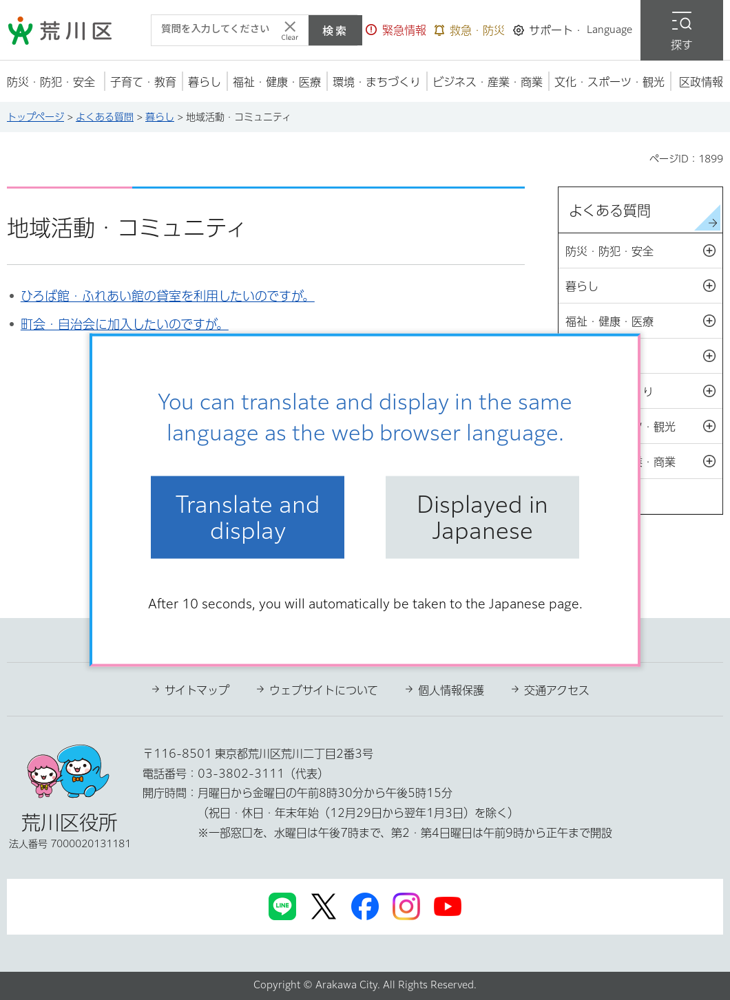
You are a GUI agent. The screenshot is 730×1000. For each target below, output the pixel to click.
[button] (396, 30)
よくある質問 (105, 117)
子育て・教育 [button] (643, 356)
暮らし (159, 117)
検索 (335, 30)
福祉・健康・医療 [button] (643, 321)
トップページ (35, 117)
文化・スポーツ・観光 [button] (643, 427)
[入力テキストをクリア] (290, 30)
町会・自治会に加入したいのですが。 (125, 324)
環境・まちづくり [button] (643, 391)
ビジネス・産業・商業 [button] (643, 462)
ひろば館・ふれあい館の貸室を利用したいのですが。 (168, 296)
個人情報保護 (451, 690)
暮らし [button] (643, 286)
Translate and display (248, 517)
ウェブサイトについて (323, 690)
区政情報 (603, 496)
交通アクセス (557, 690)
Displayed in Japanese (482, 517)
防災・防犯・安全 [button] (643, 251)
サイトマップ (197, 690)
